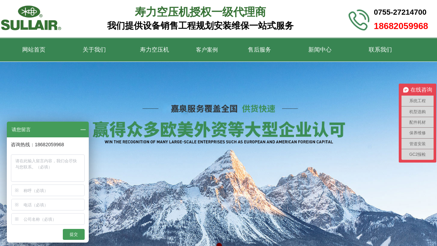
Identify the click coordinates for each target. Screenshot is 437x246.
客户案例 (207, 50)
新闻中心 (320, 49)
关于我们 (94, 49)
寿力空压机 (154, 49)
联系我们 (380, 49)
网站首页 (33, 49)
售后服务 (259, 49)
